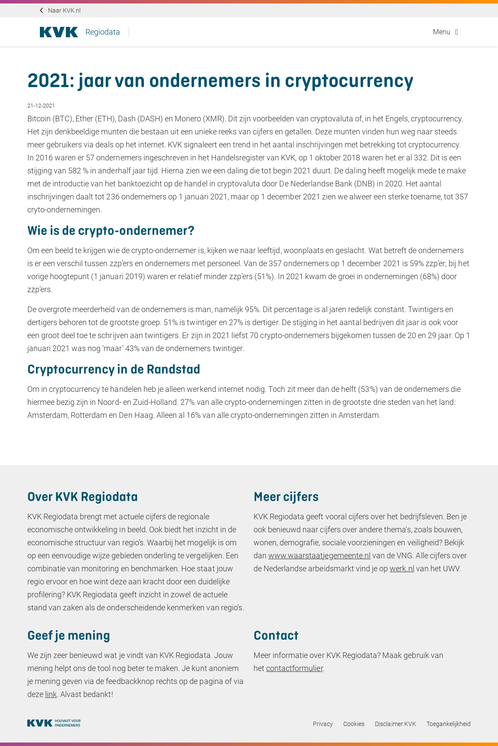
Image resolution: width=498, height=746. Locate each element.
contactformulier (294, 668)
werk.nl (402, 568)
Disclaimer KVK (395, 723)
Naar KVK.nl (64, 10)
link (51, 694)
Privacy (323, 723)
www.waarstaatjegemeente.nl (319, 555)
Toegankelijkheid (448, 723)
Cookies (354, 723)
